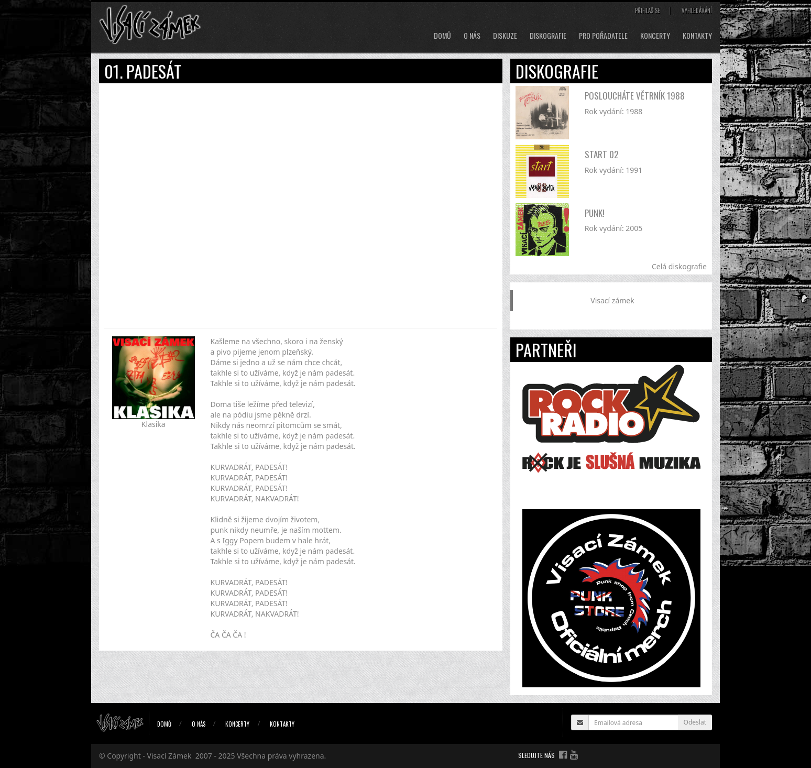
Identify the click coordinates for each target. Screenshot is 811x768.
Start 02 (601, 154)
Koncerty (655, 35)
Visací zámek (612, 300)
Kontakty (697, 35)
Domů (442, 35)
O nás (472, 35)
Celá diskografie (679, 266)
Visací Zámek (169, 756)
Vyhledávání (697, 10)
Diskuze (505, 35)
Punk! (595, 213)
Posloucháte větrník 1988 (635, 95)
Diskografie (548, 35)
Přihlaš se (647, 10)
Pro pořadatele (603, 35)
